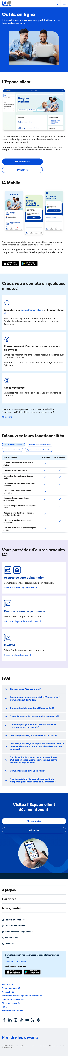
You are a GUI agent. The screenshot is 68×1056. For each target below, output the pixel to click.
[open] (64, 3)
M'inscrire (22, 169)
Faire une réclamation (13, 926)
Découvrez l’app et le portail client (23, 621)
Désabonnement (9, 988)
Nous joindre (11, 908)
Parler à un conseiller (13, 920)
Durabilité (8, 943)
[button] (57, 3)
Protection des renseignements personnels (22, 996)
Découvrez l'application (17, 655)
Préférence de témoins (12, 1010)
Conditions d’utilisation (12, 999)
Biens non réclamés (11, 1003)
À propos (9, 890)
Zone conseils (10, 937)
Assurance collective (15, 444)
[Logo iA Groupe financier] (6, 5)
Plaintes (5, 1007)
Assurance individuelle (13, 450)
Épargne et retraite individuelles (38, 450)
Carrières (9, 899)
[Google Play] (29, 263)
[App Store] (10, 263)
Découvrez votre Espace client (20, 587)
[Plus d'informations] (5, 313)
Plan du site (7, 984)
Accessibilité (8, 992)
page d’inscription (32, 310)
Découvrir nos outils (16, 961)
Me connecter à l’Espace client (17, 932)
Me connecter (22, 161)
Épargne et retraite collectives (40, 444)
